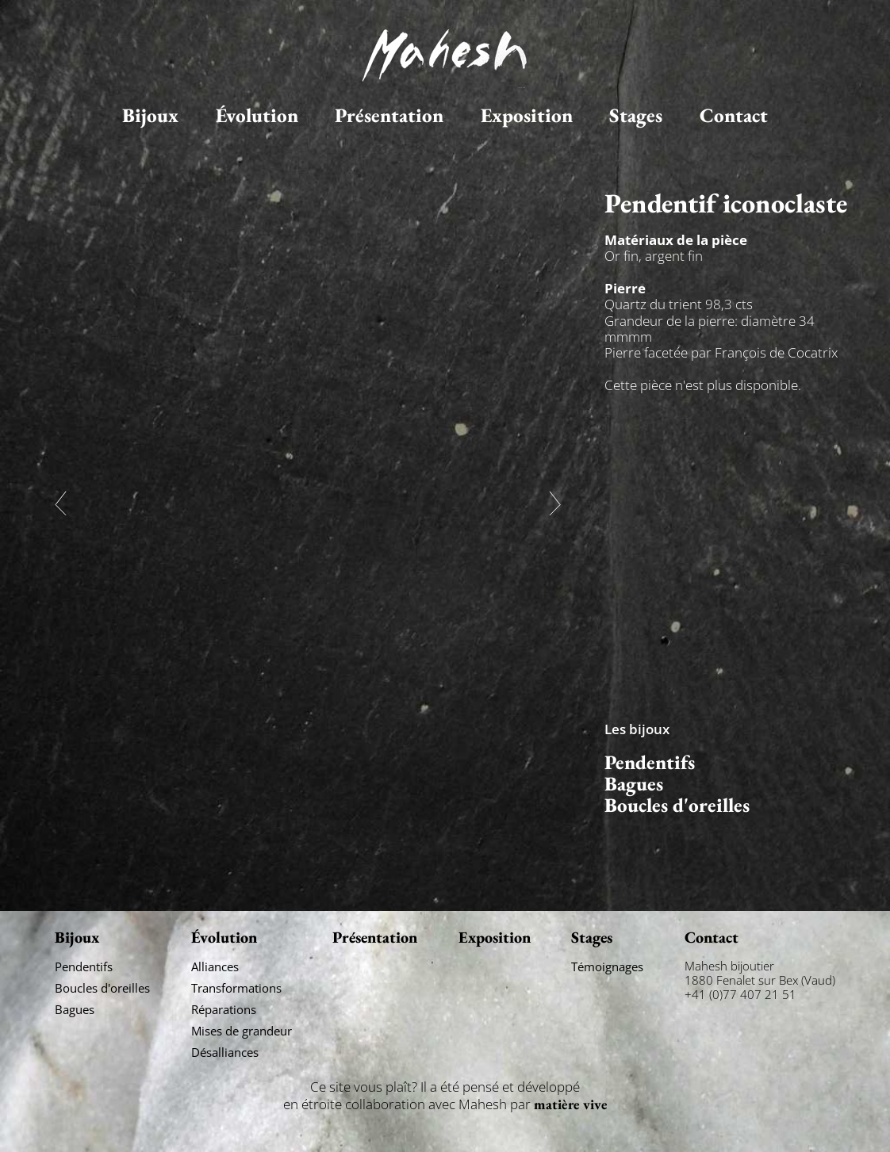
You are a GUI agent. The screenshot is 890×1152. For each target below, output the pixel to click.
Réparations (223, 1009)
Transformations (236, 988)
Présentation (389, 115)
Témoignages (607, 966)
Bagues (633, 783)
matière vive (571, 1104)
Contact (734, 115)
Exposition (527, 115)
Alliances (215, 966)
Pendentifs (649, 762)
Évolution (257, 115)
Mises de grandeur (241, 1031)
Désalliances (225, 1052)
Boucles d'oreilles (677, 805)
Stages (635, 115)
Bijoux (150, 115)
